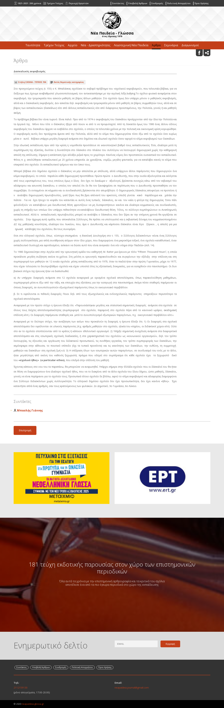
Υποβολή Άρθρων (137, 3)
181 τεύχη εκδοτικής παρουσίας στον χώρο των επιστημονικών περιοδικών (112, 567)
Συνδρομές (157, 3)
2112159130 (20, 687)
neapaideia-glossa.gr (33, 703)
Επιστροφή (25, 430)
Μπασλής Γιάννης (30, 410)
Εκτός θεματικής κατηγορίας (69, 82)
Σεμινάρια (171, 45)
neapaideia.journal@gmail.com (132, 687)
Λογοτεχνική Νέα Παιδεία (131, 45)
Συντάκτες (118, 3)
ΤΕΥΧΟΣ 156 (32, 82)
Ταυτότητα (32, 45)
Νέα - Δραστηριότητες (95, 45)
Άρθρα (156, 45)
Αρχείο (72, 45)
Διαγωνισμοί (190, 45)
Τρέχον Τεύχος (54, 45)
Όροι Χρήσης (201, 3)
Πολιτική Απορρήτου (179, 3)
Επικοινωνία (112, 53)
